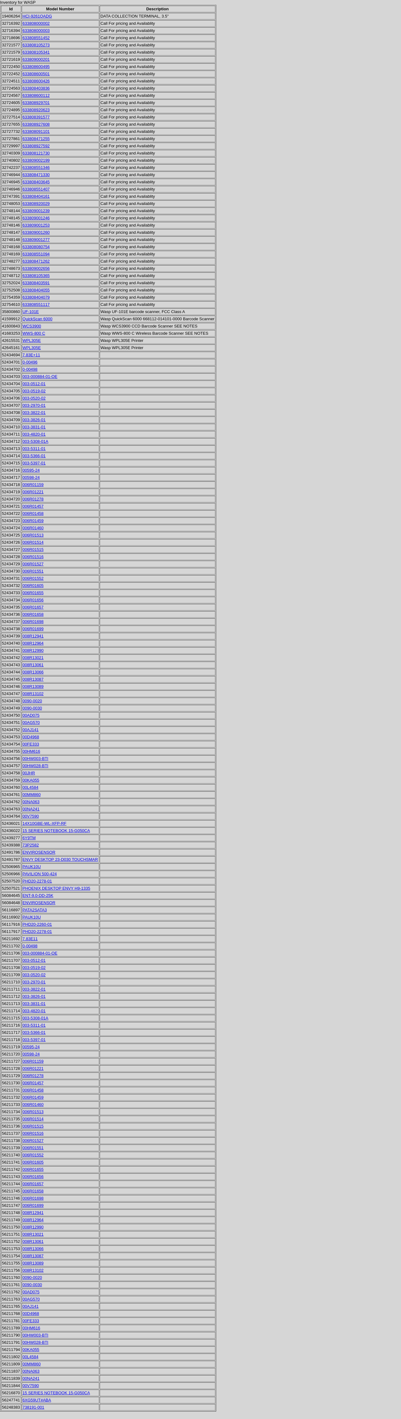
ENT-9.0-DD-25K (38, 895)
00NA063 (31, 801)
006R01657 (33, 607)
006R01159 (33, 484)
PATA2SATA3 (35, 910)
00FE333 (31, 744)
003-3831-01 (34, 427)
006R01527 (33, 564)
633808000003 (36, 30)
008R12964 (33, 643)
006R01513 (33, 535)
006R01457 (33, 506)
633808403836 (36, 88)
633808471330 (36, 174)
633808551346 (36, 167)
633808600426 (36, 81)
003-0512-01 (34, 383)
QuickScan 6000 (37, 319)
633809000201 (36, 59)
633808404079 (36, 297)
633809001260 (36, 232)
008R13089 (33, 686)
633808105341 (36, 52)
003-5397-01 (34, 463)
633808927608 (36, 124)
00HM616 (31, 751)
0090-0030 (32, 708)
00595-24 (31, 470)
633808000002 (36, 23)
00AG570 (31, 722)
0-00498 (30, 369)
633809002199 (36, 160)
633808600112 (36, 95)
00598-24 (31, 477)
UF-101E (31, 311)
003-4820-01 (34, 434)
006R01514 (33, 542)
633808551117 (36, 304)
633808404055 (36, 290)
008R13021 (33, 657)
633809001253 (36, 225)
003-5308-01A (35, 441)
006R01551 (33, 571)
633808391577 (36, 117)
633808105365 (36, 275)
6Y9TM (29, 837)
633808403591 (36, 282)
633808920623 (36, 109)
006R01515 (33, 549)
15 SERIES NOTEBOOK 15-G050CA (56, 830)
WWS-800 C (34, 333)
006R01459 (33, 520)
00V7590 (31, 816)
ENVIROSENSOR (39, 852)
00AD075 (31, 715)
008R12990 (33, 650)
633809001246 (36, 218)
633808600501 (36, 73)
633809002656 (36, 268)
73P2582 (31, 845)
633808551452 (36, 37)
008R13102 (33, 693)
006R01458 (33, 513)
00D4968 (31, 737)
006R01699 (33, 628)
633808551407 (36, 189)
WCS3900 (32, 326)
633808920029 (36, 203)
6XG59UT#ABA (37, 1400)
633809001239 (36, 210)
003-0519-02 (34, 391)
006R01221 (33, 492)
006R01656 (33, 600)
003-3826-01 (34, 419)
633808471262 (36, 261)
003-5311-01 (34, 448)
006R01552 (33, 578)
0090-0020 (32, 701)
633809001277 (36, 239)
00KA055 (31, 780)
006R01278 (33, 499)
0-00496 (30, 362)
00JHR (29, 773)
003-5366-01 (34, 455)
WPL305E (32, 340)
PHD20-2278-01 (37, 881)
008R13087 (33, 679)
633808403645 (36, 182)
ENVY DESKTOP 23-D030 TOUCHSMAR (60, 859)
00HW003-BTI (35, 758)
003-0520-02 (34, 398)
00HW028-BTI (35, 765)
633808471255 (36, 138)
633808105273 (36, 45)
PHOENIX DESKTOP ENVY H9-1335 (56, 888)
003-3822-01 (34, 412)
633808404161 (36, 196)
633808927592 (36, 146)
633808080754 (36, 246)
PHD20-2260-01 (37, 924)
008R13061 (33, 664)
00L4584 (31, 787)
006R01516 (33, 556)
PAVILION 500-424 (40, 874)
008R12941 (33, 636)
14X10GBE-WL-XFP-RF (44, 823)
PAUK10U (32, 866)
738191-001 (33, 1407)
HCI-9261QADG (37, 16)
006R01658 (33, 614)
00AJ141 (31, 729)
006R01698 (33, 621)
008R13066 (33, 672)
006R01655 (33, 592)
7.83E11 (30, 938)
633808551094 (36, 254)
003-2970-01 (34, 405)
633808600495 (36, 66)
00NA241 (31, 809)
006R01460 (33, 528)
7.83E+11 (31, 355)
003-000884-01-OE (40, 376)
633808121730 (36, 153)
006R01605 (33, 585)
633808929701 (36, 102)
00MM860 (32, 794)
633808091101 (36, 131)
